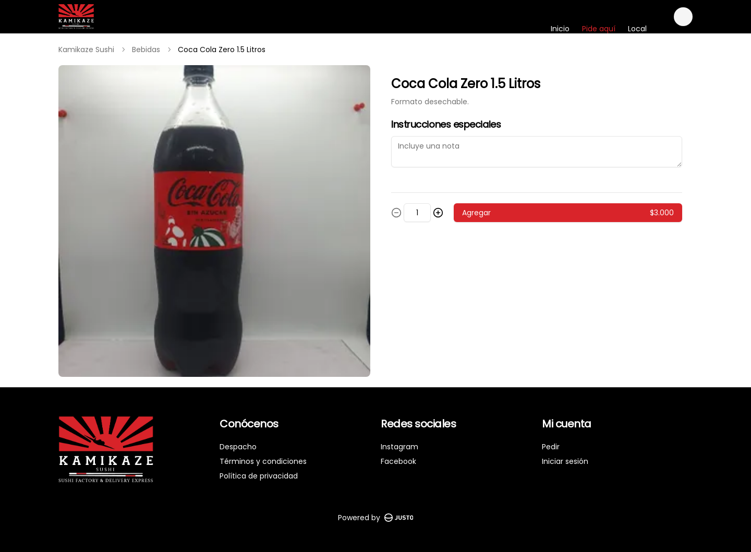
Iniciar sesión (565, 461)
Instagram (399, 446)
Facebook (398, 461)
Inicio (560, 28)
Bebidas (146, 49)
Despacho (238, 446)
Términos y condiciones (263, 461)
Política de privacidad (259, 476)
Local (637, 28)
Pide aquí (598, 28)
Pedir (551, 446)
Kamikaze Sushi (86, 49)
